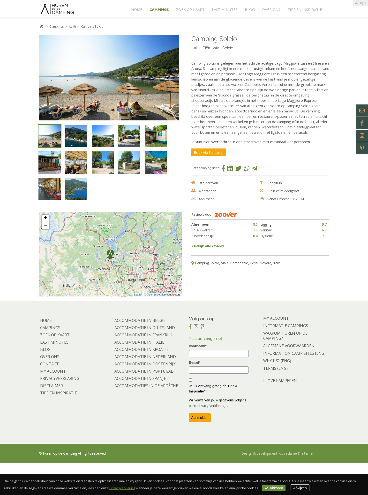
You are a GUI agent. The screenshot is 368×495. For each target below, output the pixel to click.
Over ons (271, 9)
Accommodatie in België (139, 352)
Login (360, 3)
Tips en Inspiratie (304, 9)
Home (136, 9)
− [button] (45, 257)
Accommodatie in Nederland (145, 388)
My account (53, 403)
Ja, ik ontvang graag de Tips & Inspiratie (213, 420)
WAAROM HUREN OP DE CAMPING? (285, 367)
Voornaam (198, 378)
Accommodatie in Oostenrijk (145, 396)
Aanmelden (200, 449)
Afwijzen (304, 488)
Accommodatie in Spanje (140, 410)
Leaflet (138, 326)
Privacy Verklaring (211, 437)
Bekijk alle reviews (207, 249)
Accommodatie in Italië (139, 374)
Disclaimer (51, 417)
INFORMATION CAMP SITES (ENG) (294, 385)
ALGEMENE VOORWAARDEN (289, 377)
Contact (49, 396)
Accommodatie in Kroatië (141, 381)
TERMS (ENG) (275, 400)
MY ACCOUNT (276, 350)
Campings (159, 9)
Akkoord (275, 488)
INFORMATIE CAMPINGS (285, 357)
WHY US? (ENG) (277, 392)
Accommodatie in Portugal (143, 403)
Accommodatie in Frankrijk (143, 366)
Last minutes (225, 9)
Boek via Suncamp (211, 155)
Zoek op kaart (190, 9)
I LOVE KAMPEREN (280, 412)
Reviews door (214, 217)
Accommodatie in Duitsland (144, 359)
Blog (250, 9)
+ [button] (45, 250)
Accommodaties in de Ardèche (146, 417)
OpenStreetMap (156, 326)
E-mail (194, 394)
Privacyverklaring (59, 410)
